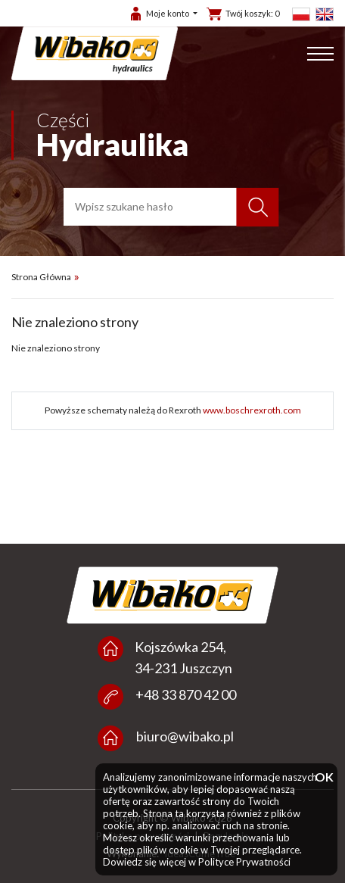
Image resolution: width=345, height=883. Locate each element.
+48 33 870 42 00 (185, 694)
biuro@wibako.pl (185, 736)
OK (322, 777)
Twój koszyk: (252, 13)
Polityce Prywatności (244, 862)
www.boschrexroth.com (252, 410)
